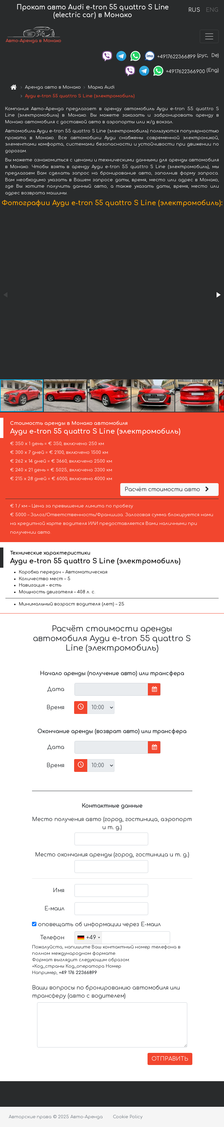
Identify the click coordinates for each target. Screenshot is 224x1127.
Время (55, 708)
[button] (218, 294)
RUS (194, 10)
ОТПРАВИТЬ (170, 1059)
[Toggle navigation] (209, 36)
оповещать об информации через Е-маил (96, 924)
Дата (55, 689)
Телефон (52, 938)
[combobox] (88, 938)
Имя (58, 890)
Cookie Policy (127, 1117)
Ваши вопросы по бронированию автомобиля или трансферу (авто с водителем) (106, 992)
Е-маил (54, 909)
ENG (212, 10)
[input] (111, 689)
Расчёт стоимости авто (168, 490)
